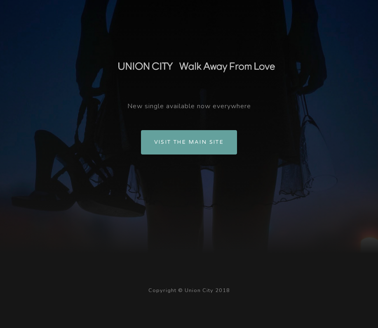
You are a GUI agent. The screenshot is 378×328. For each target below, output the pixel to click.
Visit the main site (189, 142)
